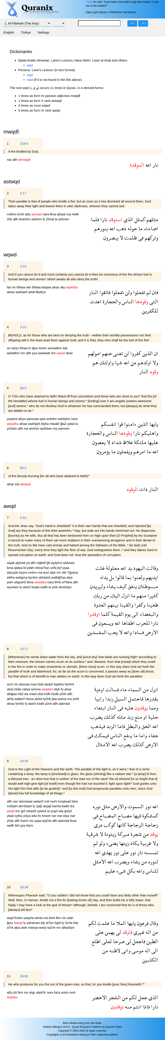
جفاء (152, 735)
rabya (26, 689)
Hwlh (75, 214)
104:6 (24, 143)
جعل (142, 997)
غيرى (138, 932)
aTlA (10, 927)
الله (147, 165)
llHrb (58, 582)
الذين (147, 353)
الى (135, 614)
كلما (105, 614)
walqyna (21, 577)
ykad (11, 816)
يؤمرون (103, 451)
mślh (47, 694)
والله (127, 632)
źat (17, 484)
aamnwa (33, 419)
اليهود (138, 568)
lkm (59, 918)
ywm (10, 582)
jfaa (55, 699)
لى (118, 932)
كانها (120, 825)
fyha (75, 801)
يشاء (110, 586)
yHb (55, 587)
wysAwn (13, 587)
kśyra (23, 572)
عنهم (106, 353)
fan (9, 287)
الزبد (110, 726)
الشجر (114, 997)
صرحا (118, 941)
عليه (128, 708)
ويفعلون (124, 451)
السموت (135, 806)
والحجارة (111, 301)
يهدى (106, 852)
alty (63, 287)
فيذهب (98, 726)
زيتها (123, 843)
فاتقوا (104, 292)
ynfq (54, 568)
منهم (140, 595)
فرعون (142, 923)
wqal (10, 918)
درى (98, 825)
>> (143, 23)
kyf (59, 568)
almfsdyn (65, 587)
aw (26, 694)
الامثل (99, 861)
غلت (100, 568)
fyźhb (47, 699)
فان (154, 292)
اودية (99, 689)
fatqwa (47, 287)
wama (62, 699)
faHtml (69, 684)
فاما (120, 726)
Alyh (57, 689)
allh (15, 159)
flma (53, 214)
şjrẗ (23, 811)
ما (140, 228)
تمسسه (150, 852)
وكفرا (139, 605)
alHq (10, 699)
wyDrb (47, 821)
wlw (34, 816)
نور (147, 806)
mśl (47, 801)
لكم (92, 923)
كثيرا (152, 595)
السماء (134, 689)
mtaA (33, 694)
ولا (154, 362)
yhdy (11, 821)
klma (31, 582)
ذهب (120, 228)
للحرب (142, 623)
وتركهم (151, 237)
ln (30, 348)
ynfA (76, 699)
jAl (16, 992)
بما (127, 577)
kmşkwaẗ (65, 801)
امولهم (94, 353)
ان (155, 353)
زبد (129, 717)
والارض (118, 806)
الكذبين (150, 960)
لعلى (106, 941)
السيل (120, 698)
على (124, 852)
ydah (31, 568)
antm (65, 992)
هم (95, 362)
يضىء (111, 843)
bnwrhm (25, 219)
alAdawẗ (45, 577)
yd (28, 563)
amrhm (34, 428)
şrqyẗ (54, 811)
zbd (41, 694)
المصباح (107, 815)
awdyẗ (49, 684)
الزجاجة (135, 825)
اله (147, 932)
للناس (151, 871)
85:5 (23, 468)
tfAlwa (21, 287)
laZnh (51, 927)
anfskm (52, 419)
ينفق (132, 586)
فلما (95, 219)
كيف (121, 586)
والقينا (125, 605)
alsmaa (25, 684)
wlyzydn (13, 572)
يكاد (134, 843)
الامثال (103, 744)
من (132, 362)
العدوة (100, 605)
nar (9, 159)
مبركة (122, 834)
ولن (128, 292)
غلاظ (127, 442)
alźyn (15, 348)
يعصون (98, 442)
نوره (97, 806)
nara (46, 214)
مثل (105, 806)
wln (29, 287)
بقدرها (150, 698)
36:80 (24, 976)
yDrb (63, 694)
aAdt (32, 292)
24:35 (24, 761)
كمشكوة (149, 815)
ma (69, 214)
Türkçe (26, 32)
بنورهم (101, 228)
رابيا (99, 698)
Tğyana (72, 572)
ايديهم (151, 577)
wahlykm (64, 419)
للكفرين (150, 311)
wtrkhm (37, 219)
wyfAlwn (46, 428)
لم (148, 292)
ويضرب (121, 861)
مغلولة (112, 568)
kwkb (66, 806)
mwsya (33, 927)
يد (129, 568)
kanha (57, 806)
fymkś (20, 703)
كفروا (135, 353)
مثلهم (151, 219)
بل (111, 577)
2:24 (23, 266)
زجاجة (151, 825)
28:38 (24, 887)
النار (93, 292)
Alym (29, 825)
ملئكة (139, 442)
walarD (38, 801)
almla (39, 918)
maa (33, 684)
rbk (64, 572)
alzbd (38, 699)
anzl (46, 572)
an (9, 348)
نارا (103, 219)
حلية (152, 717)
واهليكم (149, 433)
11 (9, 976)
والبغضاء (148, 614)
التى (153, 301)
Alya (66, 816)
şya (35, 353)
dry (72, 806)
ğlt (49, 563)
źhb (10, 219)
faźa (57, 992)
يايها (153, 424)
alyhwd (20, 563)
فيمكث (101, 735)
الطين (151, 941)
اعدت (95, 301)
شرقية (92, 834)
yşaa (66, 568)
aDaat (61, 214)
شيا (118, 362)
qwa (43, 419)
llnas (73, 821)
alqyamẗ (20, 582)
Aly (43, 923)
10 (9, 887)
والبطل (132, 726)
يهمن (109, 932)
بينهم (112, 605)
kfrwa (24, 348)
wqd (30, 65)
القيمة (117, 614)
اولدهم (143, 362)
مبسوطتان (147, 586)
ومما (153, 708)
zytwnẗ (42, 811)
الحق (145, 726)
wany (43, 927)
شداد (116, 442)
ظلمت (130, 237)
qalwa (18, 568)
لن (126, 353)
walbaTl (20, 699)
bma (10, 568)
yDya (27, 816)
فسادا (138, 632)
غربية (145, 843)
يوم (127, 614)
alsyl (10, 689)
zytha (19, 816)
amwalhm (55, 348)
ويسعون (105, 623)
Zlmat (50, 219)
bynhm (33, 577)
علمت (102, 923)
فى (140, 237)
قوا (119, 424)
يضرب (96, 717)
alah (70, 918)
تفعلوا (138, 292)
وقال (153, 923)
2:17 (23, 193)
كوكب (108, 825)
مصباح (124, 815)
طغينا (151, 605)
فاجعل (138, 941)
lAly (75, 923)
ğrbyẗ (68, 811)
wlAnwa (68, 563)
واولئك (106, 362)
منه (128, 1006)
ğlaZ (63, 424)
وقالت (151, 568)
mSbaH (12, 806)
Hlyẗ (21, 694)
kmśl (21, 214)
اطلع (96, 941)
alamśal (64, 703)
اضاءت (150, 228)
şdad (71, 424)
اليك (114, 595)
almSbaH (25, 806)
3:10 (23, 327)
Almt (52, 918)
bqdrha (59, 684)
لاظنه (114, 950)
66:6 (23, 388)
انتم (136, 1006)
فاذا (145, 1006)
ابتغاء (100, 708)
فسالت (111, 689)
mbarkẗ (31, 811)
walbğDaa (59, 577)
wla (65, 348)
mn (23, 353)
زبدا (108, 698)
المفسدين (97, 632)
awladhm (14, 353)
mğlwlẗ (42, 563)
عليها (152, 442)
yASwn (12, 428)
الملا (120, 923)
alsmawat (26, 801)
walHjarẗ (21, 292)
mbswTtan (42, 568)
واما (142, 735)
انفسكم (108, 424)
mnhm (33, 572)
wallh (44, 587)
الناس (127, 301)
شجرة (135, 834)
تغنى (117, 353)
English (8, 32)
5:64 (23, 517)
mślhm (12, 214)
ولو (101, 843)
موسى (137, 950)
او (144, 717)
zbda (18, 689)
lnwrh (24, 821)
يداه (104, 577)
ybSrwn (63, 219)
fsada (36, 587)
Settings (43, 32)
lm (14, 287)
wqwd (10, 254)
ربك (97, 595)
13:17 (24, 649)
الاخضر (99, 997)
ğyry (10, 923)
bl (25, 568)
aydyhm (57, 563)
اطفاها (127, 623)
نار (154, 165)
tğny (35, 348)
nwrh (54, 801)
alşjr (32, 992)
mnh (72, 992)
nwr (16, 801)
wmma (36, 689)
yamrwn (63, 428)
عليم (110, 871)
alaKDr (41, 992)
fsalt (41, 684)
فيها (136, 815)
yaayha (12, 419)
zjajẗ (39, 806)
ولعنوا (138, 577)
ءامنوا (129, 424)
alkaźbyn (68, 927)
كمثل (139, 219)
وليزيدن (97, 586)
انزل (125, 595)
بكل (130, 871)
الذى (127, 219)
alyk (53, 572)
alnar (56, 287)
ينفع (127, 735)
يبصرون (110, 237)
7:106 (89, 1)
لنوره (152, 861)
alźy (28, 214)
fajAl (58, 923)
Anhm (43, 348)
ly (25, 923)
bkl (17, 825)
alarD (27, 587)
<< (132, 23)
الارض (151, 632)
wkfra (11, 577)
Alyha (45, 424)
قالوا (119, 577)
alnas (11, 292)
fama (30, 699)
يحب (112, 632)
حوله (131, 228)
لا (120, 237)
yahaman (34, 923)
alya (70, 577)
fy (44, 219)
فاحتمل (135, 698)
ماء (123, 689)
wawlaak (44, 353)
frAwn (18, 918)
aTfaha (67, 582)
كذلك (109, 717)
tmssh (46, 816)
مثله (120, 717)
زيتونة (109, 834)
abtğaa (12, 694)
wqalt (11, 563)
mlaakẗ (55, 424)
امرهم (138, 451)
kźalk (55, 694)
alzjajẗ (47, 806)
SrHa (69, 923)
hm (54, 353)
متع (137, 717)
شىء (120, 871)
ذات (143, 489)
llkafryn (41, 292)
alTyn (50, 923)
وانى (125, 950)
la (56, 219)
